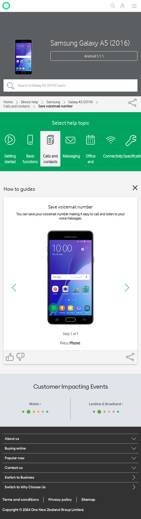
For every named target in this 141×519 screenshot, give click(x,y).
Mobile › (35, 404)
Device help (29, 102)
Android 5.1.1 (94, 56)
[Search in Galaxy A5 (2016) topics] (70, 85)
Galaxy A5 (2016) (80, 102)
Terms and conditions (20, 499)
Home (8, 102)
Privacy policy (60, 499)
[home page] (6, 5)
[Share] (134, 353)
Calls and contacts (17, 106)
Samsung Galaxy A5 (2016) (90, 42)
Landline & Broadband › (106, 404)
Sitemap (88, 499)
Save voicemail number (55, 106)
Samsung (53, 102)
